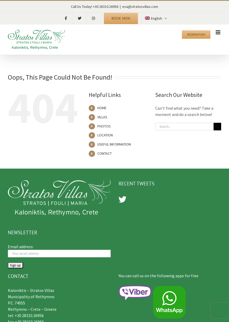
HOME (102, 108)
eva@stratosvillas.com (140, 6)
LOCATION (105, 135)
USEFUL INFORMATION (114, 144)
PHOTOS (104, 126)
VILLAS (102, 117)
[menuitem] (156, 18)
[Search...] (184, 126)
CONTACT (104, 153)
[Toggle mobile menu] (218, 32)
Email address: (20, 246)
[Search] (217, 126)
